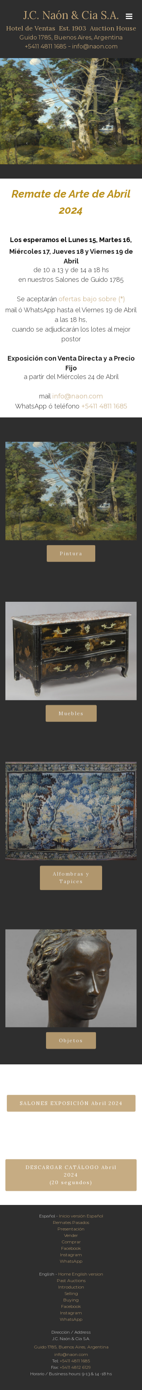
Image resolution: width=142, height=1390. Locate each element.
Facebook (71, 1250)
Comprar (71, 1244)
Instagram (71, 1256)
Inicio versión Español (81, 1218)
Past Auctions (71, 1282)
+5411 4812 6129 (75, 1369)
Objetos (71, 1045)
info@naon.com (95, 46)
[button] (27, 144)
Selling (71, 1295)
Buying (71, 1302)
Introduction (71, 1289)
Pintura (71, 558)
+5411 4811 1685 (46, 46)
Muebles (71, 718)
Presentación (71, 1231)
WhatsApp (71, 1263)
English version (87, 1276)
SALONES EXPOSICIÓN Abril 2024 (71, 1108)
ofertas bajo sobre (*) (92, 302)
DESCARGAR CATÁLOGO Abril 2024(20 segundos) (71, 1185)
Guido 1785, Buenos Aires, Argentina (71, 37)
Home (64, 1276)
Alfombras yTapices (71, 886)
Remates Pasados (71, 1224)
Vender (71, 1237)
